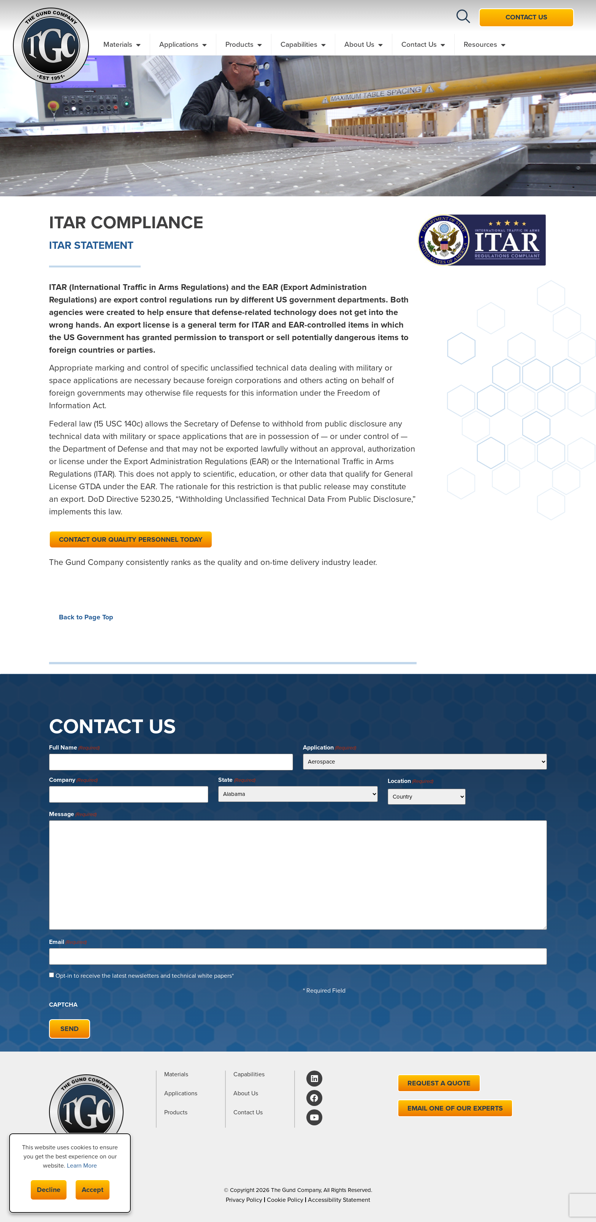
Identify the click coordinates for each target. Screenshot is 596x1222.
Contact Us (423, 44)
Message (73, 813)
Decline (48, 1190)
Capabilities (303, 44)
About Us (363, 44)
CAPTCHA (63, 1003)
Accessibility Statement (339, 1196)
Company (73, 779)
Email (68, 941)
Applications (183, 44)
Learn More (82, 1165)
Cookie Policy (285, 1196)
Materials (122, 44)
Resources (485, 44)
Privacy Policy (244, 1196)
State (236, 779)
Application (329, 748)
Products (243, 44)
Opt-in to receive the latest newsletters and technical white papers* (144, 974)
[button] (463, 16)
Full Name (74, 748)
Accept (92, 1190)
